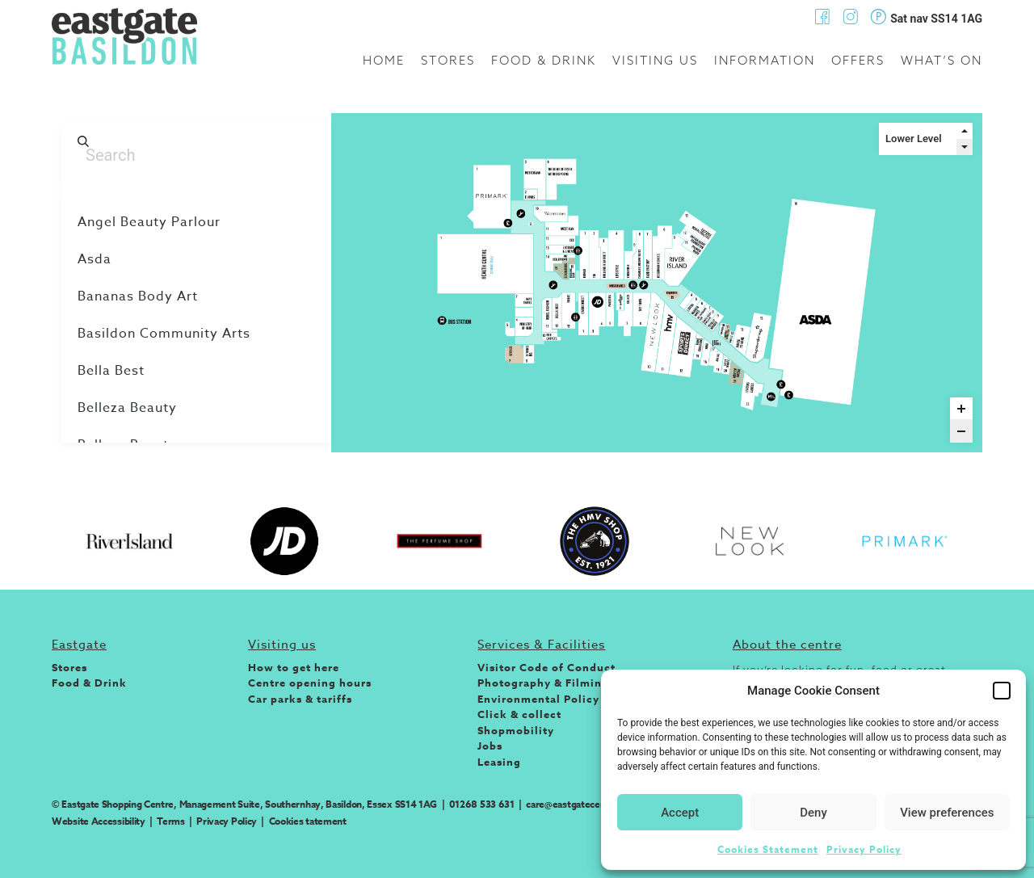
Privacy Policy (864, 849)
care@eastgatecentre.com (583, 804)
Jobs (489, 745)
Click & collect (519, 714)
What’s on (941, 60)
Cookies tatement (308, 821)
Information (764, 60)
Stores (448, 60)
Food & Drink (543, 60)
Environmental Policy (538, 698)
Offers (858, 60)
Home (384, 60)
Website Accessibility (98, 821)
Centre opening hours (310, 682)
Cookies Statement (767, 849)
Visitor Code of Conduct (546, 667)
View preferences (947, 812)
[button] (1002, 691)
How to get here (293, 667)
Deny (813, 812)
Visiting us (655, 60)
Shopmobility (515, 730)
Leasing (499, 761)
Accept (680, 812)
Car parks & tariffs (300, 698)
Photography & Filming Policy (562, 682)
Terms (171, 821)
